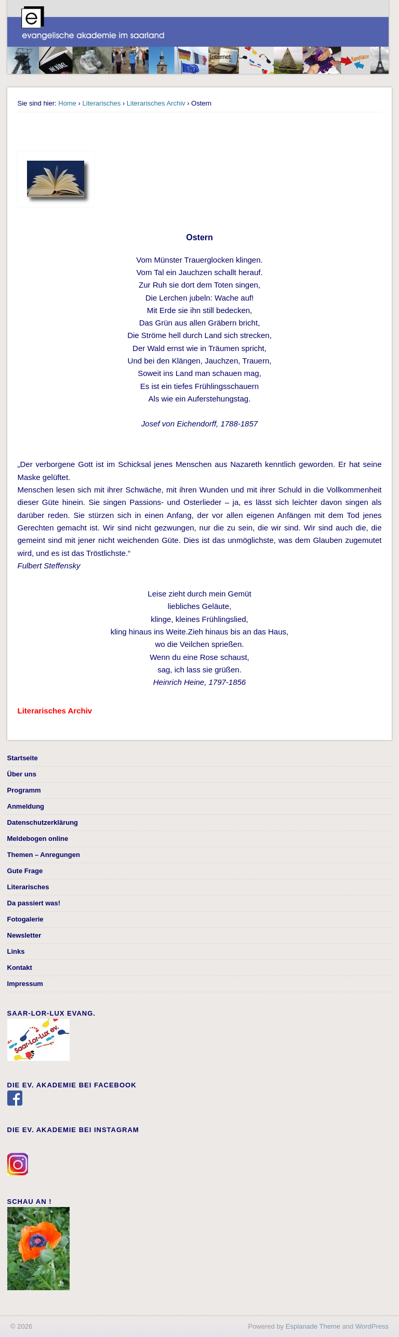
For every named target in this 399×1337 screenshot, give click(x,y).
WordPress (372, 1326)
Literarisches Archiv (156, 103)
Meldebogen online (38, 838)
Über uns (21, 774)
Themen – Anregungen (43, 855)
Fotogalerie (25, 919)
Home (67, 103)
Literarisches (102, 103)
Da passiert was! (34, 903)
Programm (24, 790)
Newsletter (24, 935)
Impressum (25, 984)
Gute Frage (25, 871)
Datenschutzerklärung (42, 822)
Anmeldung (26, 806)
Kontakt (19, 967)
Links (16, 951)
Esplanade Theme (313, 1326)
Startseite (22, 758)
